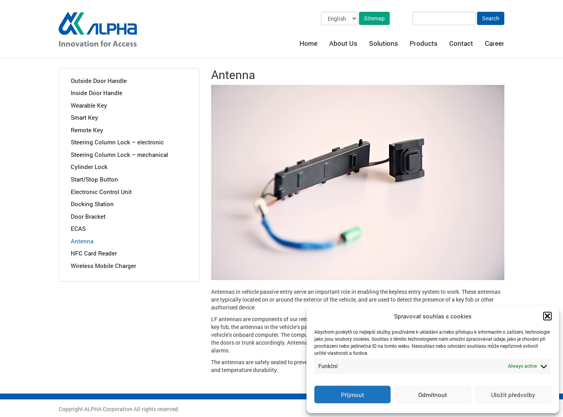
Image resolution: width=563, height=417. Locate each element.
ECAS (78, 228)
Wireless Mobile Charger (103, 266)
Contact (461, 43)
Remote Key (87, 130)
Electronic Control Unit (101, 192)
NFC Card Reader (94, 253)
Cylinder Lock (89, 167)
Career (494, 43)
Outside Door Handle (99, 80)
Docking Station (92, 204)
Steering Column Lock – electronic (117, 142)
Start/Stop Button (94, 179)
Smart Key (84, 117)
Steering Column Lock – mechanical (119, 154)
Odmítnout (432, 395)
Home (308, 43)
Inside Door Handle (96, 93)
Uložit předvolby (513, 395)
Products (423, 43)
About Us (343, 43)
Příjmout (352, 395)
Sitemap (374, 18)
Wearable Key (89, 105)
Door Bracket (88, 216)
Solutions (383, 43)
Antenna (82, 241)
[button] (547, 316)
